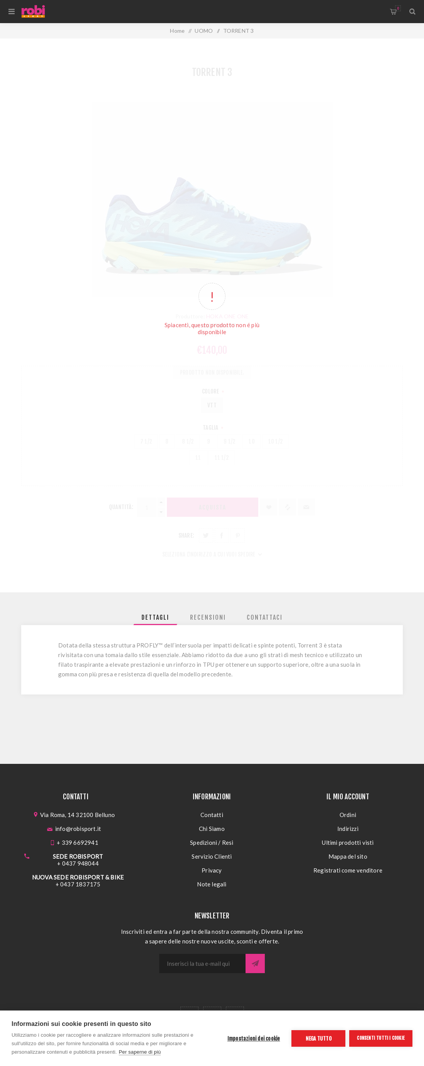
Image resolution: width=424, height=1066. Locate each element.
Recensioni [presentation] (208, 617)
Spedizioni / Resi (211, 842)
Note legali (211, 884)
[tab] (155, 617)
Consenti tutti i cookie (381, 1038)
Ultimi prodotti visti (348, 842)
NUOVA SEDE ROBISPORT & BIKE (78, 877)
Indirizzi (347, 828)
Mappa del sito (347, 856)
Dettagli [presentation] (155, 617)
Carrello (398, 8)
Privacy (212, 870)
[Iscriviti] (202, 963)
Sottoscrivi (255, 963)
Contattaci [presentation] (265, 617)
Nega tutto (318, 1038)
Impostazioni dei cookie (253, 1038)
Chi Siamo (212, 828)
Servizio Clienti (212, 856)
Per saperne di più (140, 1052)
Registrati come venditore (347, 870)
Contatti (211, 814)
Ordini (348, 814)
